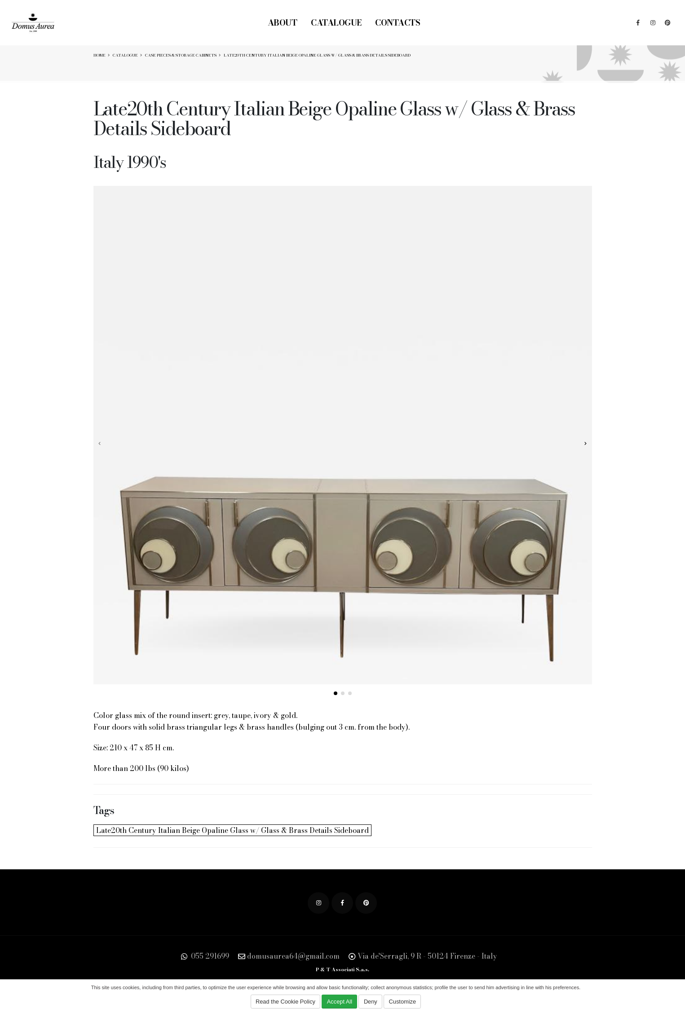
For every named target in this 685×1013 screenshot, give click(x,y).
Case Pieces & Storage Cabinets (181, 55)
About (282, 23)
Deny (370, 1001)
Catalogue (336, 23)
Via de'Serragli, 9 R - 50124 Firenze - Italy (427, 956)
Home (99, 55)
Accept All (339, 1001)
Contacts (397, 23)
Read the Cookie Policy (285, 1001)
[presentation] (100, 443)
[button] (335, 693)
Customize (402, 1001)
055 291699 (209, 956)
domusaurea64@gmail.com (293, 956)
